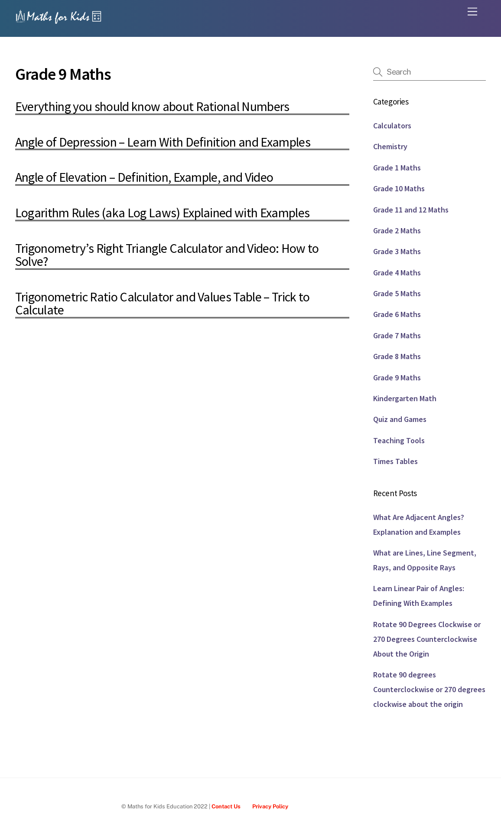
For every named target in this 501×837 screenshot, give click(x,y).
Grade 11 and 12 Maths (411, 210)
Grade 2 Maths (397, 230)
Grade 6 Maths (397, 314)
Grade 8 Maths (397, 356)
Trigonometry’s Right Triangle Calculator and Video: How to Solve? (167, 254)
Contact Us (226, 806)
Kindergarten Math (404, 398)
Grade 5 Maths (397, 293)
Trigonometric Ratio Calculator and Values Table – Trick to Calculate (162, 303)
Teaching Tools (399, 440)
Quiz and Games (399, 419)
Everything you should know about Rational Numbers (152, 106)
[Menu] (472, 11)
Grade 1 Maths (397, 168)
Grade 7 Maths (397, 335)
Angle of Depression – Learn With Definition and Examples (162, 142)
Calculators (392, 126)
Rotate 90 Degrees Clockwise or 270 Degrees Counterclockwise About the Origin (427, 639)
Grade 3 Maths (397, 251)
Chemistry (390, 146)
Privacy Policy (270, 806)
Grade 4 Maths (397, 273)
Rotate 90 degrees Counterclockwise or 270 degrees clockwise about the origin (429, 689)
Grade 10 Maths (399, 188)
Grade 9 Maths (397, 378)
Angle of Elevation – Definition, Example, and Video (144, 177)
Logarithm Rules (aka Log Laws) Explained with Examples (162, 212)
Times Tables (395, 461)
